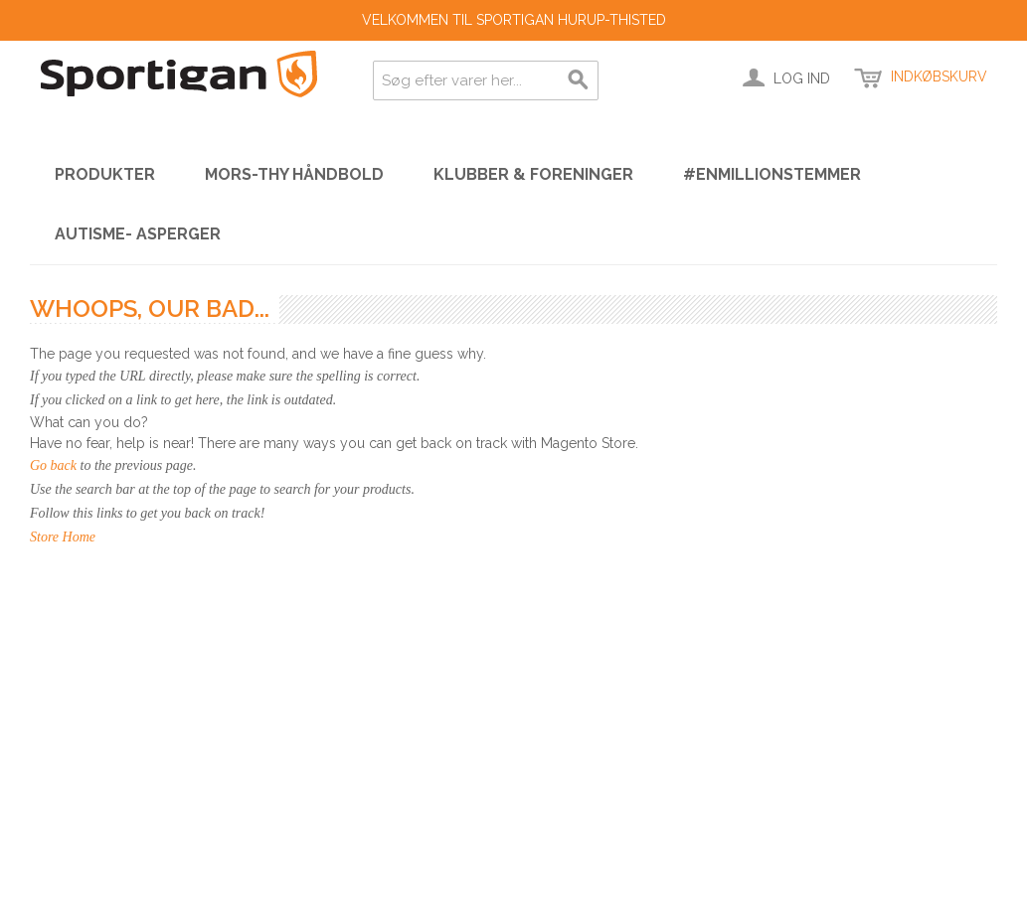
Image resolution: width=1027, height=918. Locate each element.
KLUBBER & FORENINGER (533, 174)
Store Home (62, 537)
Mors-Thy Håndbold (294, 174)
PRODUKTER (105, 174)
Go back (53, 465)
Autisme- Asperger (138, 234)
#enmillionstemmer (772, 174)
